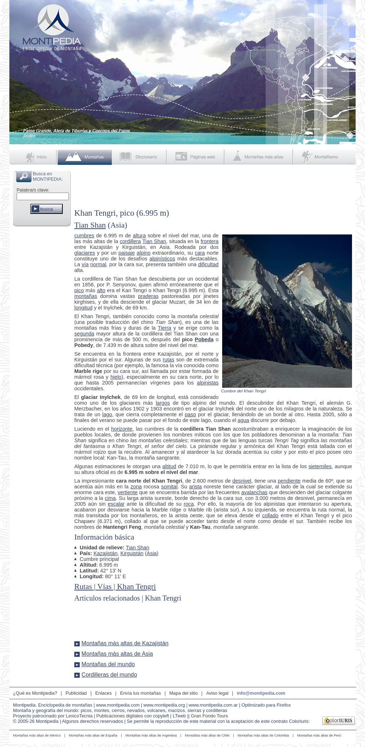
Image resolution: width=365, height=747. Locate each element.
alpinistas (208, 383)
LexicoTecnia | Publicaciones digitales (104, 716)
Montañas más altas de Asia (117, 654)
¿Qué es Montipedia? (35, 693)
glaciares (84, 253)
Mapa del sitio (183, 693)
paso (190, 414)
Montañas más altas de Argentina (151, 735)
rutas (168, 359)
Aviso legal (217, 693)
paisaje (126, 253)
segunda (84, 334)
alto (101, 290)
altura (139, 235)
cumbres (84, 235)
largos (163, 403)
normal (98, 264)
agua (243, 420)
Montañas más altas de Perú (319, 735)
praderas (148, 296)
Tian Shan (90, 225)
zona (136, 486)
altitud (169, 466)
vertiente (127, 492)
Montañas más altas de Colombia (263, 735)
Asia (152, 553)
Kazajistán (105, 553)
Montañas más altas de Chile (207, 735)
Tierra (164, 328)
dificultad (208, 264)
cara (200, 253)
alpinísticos (162, 259)
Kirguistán (132, 553)
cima (110, 498)
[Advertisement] (42, 337)
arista (195, 486)
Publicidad (76, 693)
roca (189, 504)
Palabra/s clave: (33, 190)
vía (85, 264)
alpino (143, 253)
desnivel (241, 481)
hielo (115, 377)
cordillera (130, 241)
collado (270, 515)
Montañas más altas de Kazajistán (125, 643)
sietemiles (319, 466)
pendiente (289, 481)
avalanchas (254, 492)
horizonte (121, 429)
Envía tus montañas (140, 693)
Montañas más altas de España (93, 735)
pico (79, 290)
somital (169, 486)
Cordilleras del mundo (109, 675)
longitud (83, 308)
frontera (210, 241)
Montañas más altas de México (37, 735)
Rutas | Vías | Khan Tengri (115, 586)
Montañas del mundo (108, 664)
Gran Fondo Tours (209, 716)
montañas (85, 296)
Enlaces (103, 693)
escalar (116, 504)
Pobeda (204, 339)
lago (107, 414)
